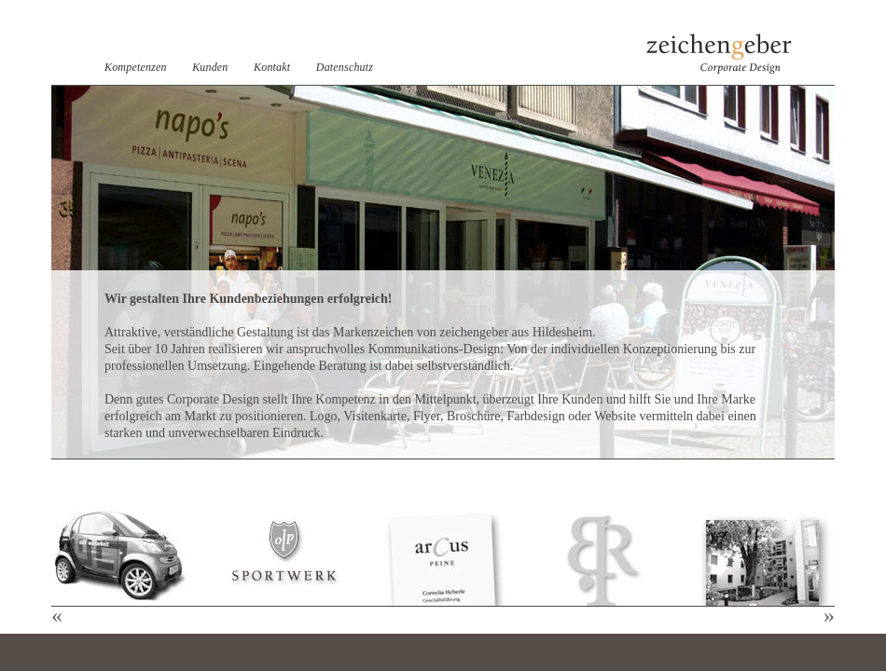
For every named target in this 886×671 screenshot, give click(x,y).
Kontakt (272, 67)
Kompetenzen (135, 67)
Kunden (210, 67)
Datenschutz (344, 67)
